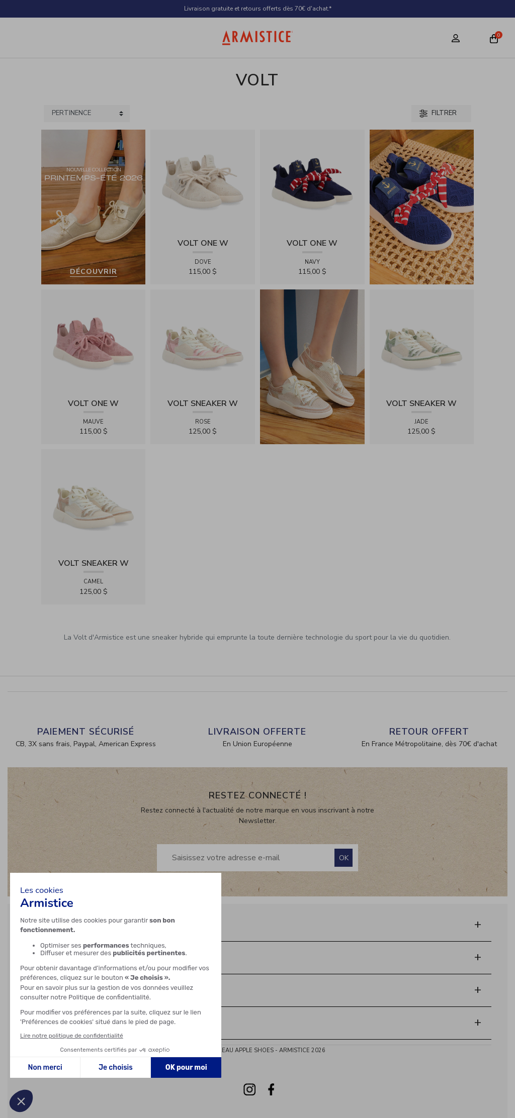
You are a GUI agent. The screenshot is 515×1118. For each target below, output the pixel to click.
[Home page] (257, 37)
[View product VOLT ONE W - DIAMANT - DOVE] (202, 181)
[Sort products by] (87, 113)
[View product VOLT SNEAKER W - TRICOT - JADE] (422, 341)
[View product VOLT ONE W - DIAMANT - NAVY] (312, 181)
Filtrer (438, 113)
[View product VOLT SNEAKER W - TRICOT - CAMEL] (93, 501)
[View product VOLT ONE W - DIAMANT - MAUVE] (93, 341)
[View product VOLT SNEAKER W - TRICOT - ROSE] (202, 341)
